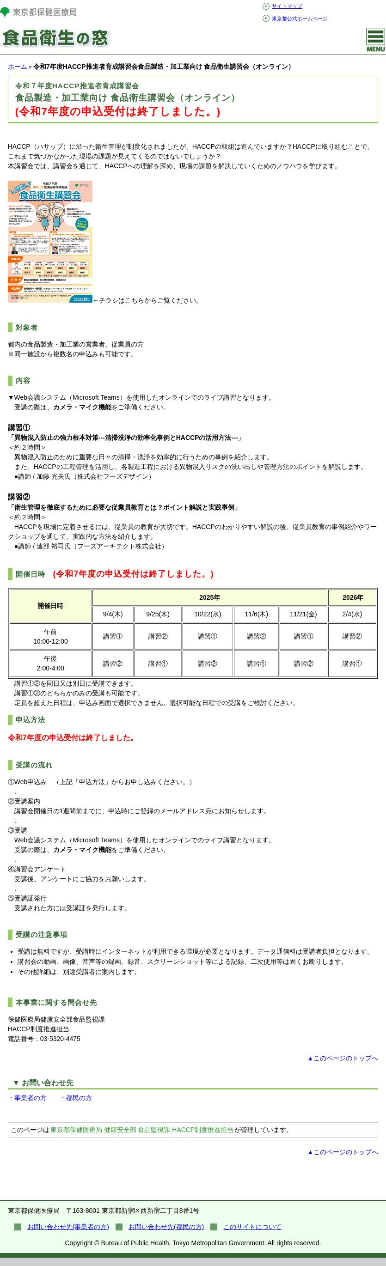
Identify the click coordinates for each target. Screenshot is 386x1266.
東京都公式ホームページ (300, 18)
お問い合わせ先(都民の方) (166, 1226)
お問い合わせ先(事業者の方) (68, 1226)
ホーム (17, 66)
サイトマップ (287, 6)
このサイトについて (252, 1226)
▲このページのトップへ (342, 1058)
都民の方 (79, 1098)
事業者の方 (30, 1098)
